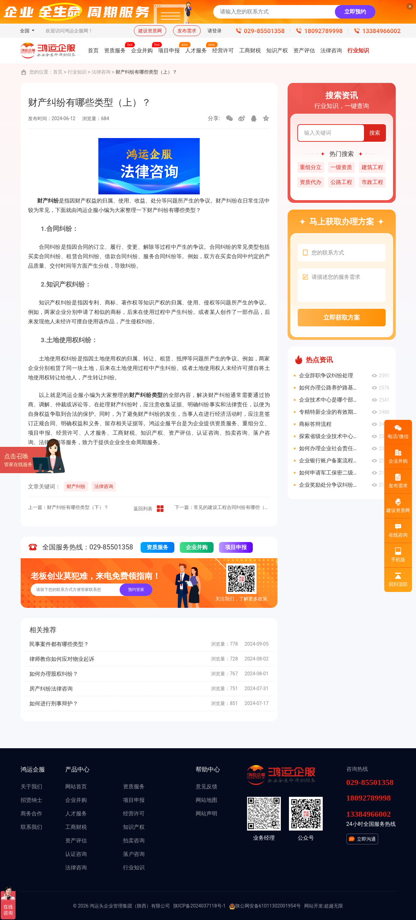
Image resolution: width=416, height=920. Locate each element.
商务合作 (31, 813)
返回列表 (149, 508)
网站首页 (76, 786)
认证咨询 (76, 854)
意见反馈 (206, 786)
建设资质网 (150, 30)
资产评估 (76, 840)
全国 (25, 30)
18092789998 (323, 30)
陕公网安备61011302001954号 (265, 906)
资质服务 (157, 547)
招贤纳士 (31, 800)
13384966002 (381, 30)
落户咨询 (134, 854)
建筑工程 (372, 167)
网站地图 (206, 800)
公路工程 (341, 182)
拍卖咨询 (134, 840)
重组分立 (310, 167)
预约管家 (136, 589)
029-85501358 (264, 30)
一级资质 (341, 167)
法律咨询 (101, 72)
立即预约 (355, 11)
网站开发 (313, 906)
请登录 (214, 30)
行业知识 (77, 72)
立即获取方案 (341, 317)
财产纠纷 (76, 486)
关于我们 (31, 786)
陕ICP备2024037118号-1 (199, 906)
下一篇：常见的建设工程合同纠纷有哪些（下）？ (222, 507)
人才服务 (76, 813)
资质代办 (310, 182)
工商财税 (76, 827)
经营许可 (134, 813)
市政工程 (372, 182)
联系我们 (31, 827)
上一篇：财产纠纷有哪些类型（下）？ (68, 507)
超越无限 (333, 906)
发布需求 (186, 30)
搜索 (374, 133)
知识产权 (134, 827)
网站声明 (206, 813)
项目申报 (236, 547)
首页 (58, 72)
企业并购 (196, 547)
